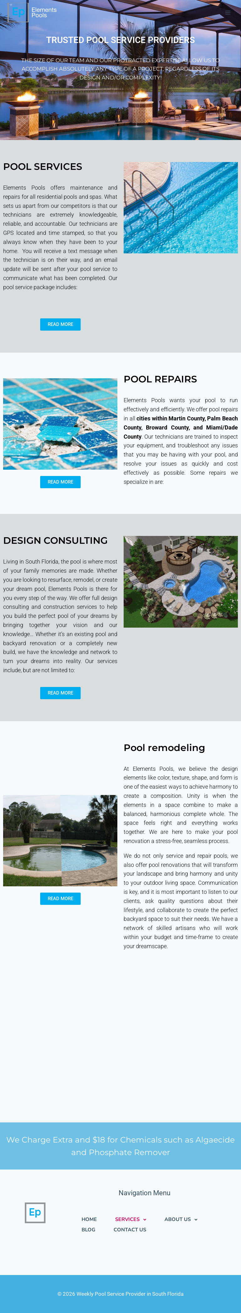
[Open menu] (227, 12)
